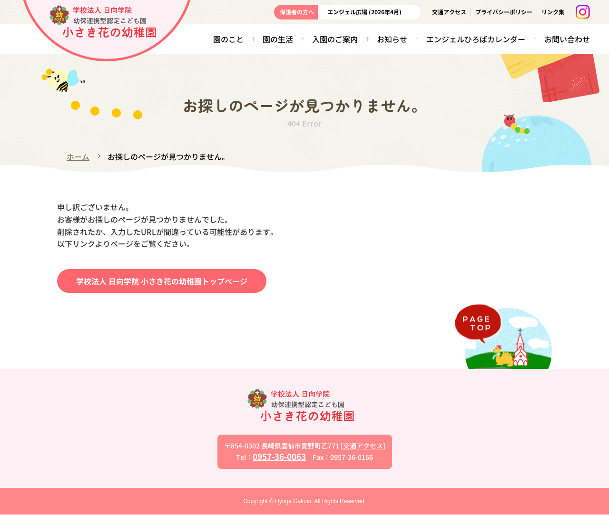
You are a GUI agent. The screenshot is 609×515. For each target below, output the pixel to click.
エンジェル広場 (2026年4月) (364, 12)
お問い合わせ (567, 39)
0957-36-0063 (279, 456)
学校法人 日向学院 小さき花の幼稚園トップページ (161, 280)
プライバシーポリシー (503, 12)
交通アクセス (449, 12)
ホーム (78, 156)
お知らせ (392, 39)
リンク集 (552, 12)
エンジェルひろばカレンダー (475, 39)
